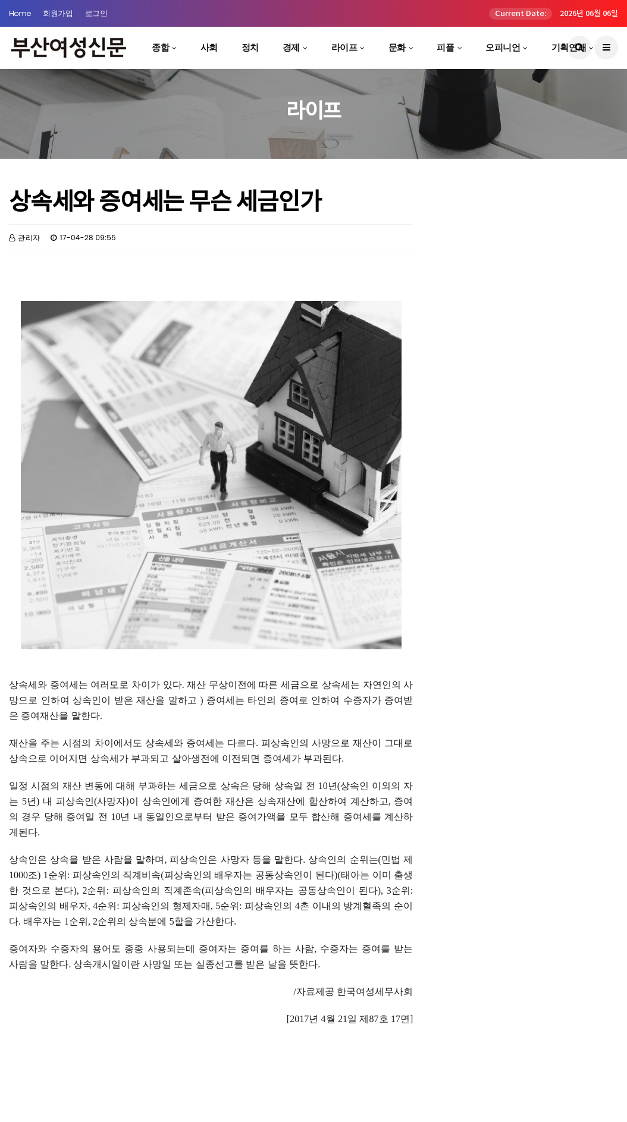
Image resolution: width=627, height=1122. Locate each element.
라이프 (344, 47)
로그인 (96, 13)
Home (20, 13)
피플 (445, 47)
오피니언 (502, 47)
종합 (160, 47)
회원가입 (58, 13)
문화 (397, 47)
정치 (250, 47)
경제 (291, 47)
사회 (209, 47)
